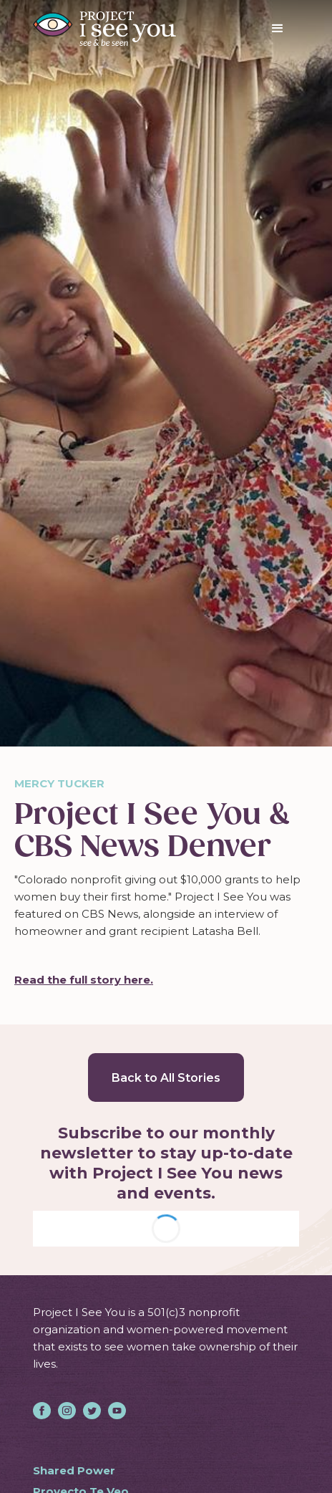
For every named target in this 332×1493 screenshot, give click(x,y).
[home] (104, 29)
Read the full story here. (83, 979)
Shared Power (74, 1470)
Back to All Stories (166, 1078)
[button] (277, 28)
